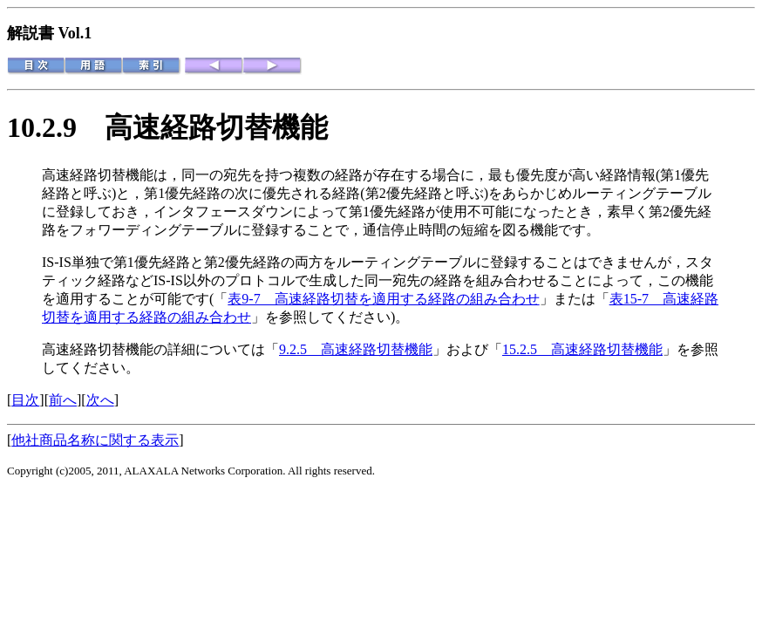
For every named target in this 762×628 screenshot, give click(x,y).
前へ (63, 399)
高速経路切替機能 (216, 127)
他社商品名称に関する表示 (95, 440)
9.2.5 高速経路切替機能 (355, 349)
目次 (25, 399)
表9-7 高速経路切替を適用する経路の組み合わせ (383, 298)
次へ (100, 399)
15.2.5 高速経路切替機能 (582, 349)
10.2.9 (56, 127)
